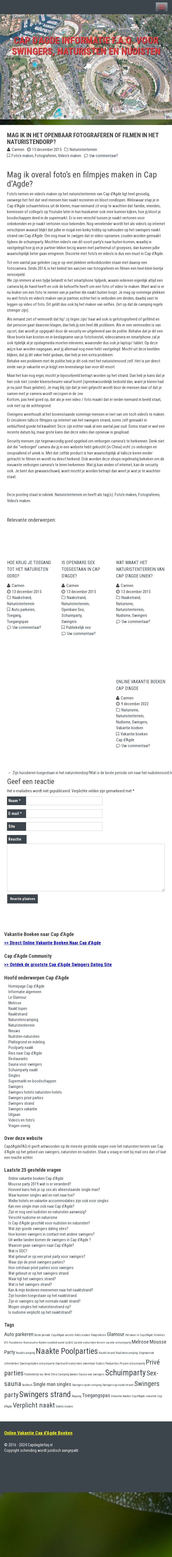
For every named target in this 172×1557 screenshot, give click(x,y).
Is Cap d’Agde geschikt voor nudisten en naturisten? (49, 1226)
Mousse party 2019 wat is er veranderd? (39, 1187)
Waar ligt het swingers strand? (32, 1282)
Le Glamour (17, 1000)
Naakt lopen (17, 1012)
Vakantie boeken (129, 731)
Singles (14, 1079)
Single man (44, 1388)
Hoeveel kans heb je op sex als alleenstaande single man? (54, 1193)
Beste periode (42, 1338)
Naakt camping (25, 1356)
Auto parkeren (22, 611)
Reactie (14, 843)
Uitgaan (14, 1118)
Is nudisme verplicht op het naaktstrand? (40, 1315)
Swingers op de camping (87, 1388)
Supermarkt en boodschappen (32, 1084)
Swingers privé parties (25, 1101)
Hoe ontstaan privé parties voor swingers (41, 1271)
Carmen (18, 149)
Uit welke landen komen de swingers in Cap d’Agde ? (49, 1243)
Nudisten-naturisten (23, 1040)
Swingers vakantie (22, 1112)
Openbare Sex (73, 611)
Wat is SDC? (17, 1254)
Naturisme (124, 605)
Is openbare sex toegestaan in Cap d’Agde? (81, 571)
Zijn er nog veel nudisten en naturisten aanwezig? (47, 1215)
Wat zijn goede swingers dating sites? (38, 1232)
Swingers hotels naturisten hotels (35, 1095)
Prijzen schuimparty (132, 1367)
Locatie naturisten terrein (89, 1346)
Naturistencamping (23, 1023)
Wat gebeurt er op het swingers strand (38, 1276)
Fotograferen (45, 155)
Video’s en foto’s (21, 1123)
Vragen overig (19, 1129)
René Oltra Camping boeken (61, 1378)
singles (63, 1388)
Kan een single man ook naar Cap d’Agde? (41, 1209)
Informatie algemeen (24, 995)
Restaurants (18, 1062)
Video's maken (69, 155)
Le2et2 (69, 1346)
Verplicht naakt (34, 1409)
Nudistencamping (127, 1356)
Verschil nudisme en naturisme (32, 1221)
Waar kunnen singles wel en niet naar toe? (41, 1198)
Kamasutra (30, 1346)
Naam (14, 804)
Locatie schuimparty (118, 1346)
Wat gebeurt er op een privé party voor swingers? (46, 1260)
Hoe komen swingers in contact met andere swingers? (51, 1237)
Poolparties (112, 1367)
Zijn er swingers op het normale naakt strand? (44, 1304)
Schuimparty (71, 617)
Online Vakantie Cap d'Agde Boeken (38, 1436)
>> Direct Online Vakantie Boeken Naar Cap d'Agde (52, 946)
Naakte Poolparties (67, 1354)
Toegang (14, 617)
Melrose (14, 1006)
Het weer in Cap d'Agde (139, 1338)
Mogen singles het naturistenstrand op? (39, 1310)
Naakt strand (107, 1356)
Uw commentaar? (103, 155)
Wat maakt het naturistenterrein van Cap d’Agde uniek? (140, 571)
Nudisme (123, 617)
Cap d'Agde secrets (62, 1338)
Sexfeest (27, 1388)
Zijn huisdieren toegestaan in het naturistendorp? (49, 776)
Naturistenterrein (83, 149)
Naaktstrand (17, 1017)
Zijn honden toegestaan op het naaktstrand (42, 1299)
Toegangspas (18, 623)
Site (11, 830)
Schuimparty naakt (23, 1073)
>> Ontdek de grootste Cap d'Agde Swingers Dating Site (58, 968)
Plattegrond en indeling (26, 1045)
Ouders (100, 1367)
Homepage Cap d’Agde (26, 989)
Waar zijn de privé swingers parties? (36, 1265)
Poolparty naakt (20, 1051)
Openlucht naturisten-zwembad (75, 1367)
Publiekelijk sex (78, 629)
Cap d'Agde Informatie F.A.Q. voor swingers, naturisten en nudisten (86, 46)
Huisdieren (16, 1346)
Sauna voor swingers (25, 1067)
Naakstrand (21, 599)
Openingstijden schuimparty (37, 1367)
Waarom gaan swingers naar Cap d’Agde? (41, 1248)
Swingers (69, 623)
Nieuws (14, 1034)
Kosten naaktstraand (51, 1346)
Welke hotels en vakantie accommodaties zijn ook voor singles (58, 1204)
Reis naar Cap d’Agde (25, 1056)
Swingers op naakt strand (117, 1388)
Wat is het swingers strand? (30, 1288)
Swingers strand (21, 1106)
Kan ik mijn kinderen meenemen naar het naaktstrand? (50, 1293)
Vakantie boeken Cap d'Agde (128, 1399)
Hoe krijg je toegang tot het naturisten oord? (29, 571)
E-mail (15, 817)
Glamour (115, 1337)
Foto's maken (22, 155)
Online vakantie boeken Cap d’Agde (140, 688)
